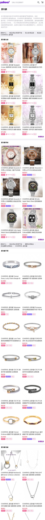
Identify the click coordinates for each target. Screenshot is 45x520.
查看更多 (41, 136)
